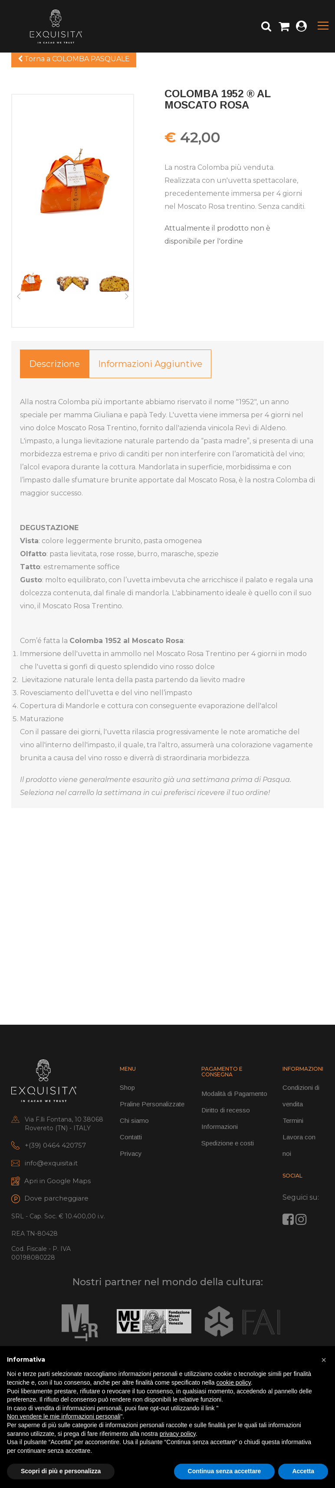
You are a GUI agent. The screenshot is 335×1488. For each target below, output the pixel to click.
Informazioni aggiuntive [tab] (150, 364)
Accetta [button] (303, 1471)
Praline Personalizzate (152, 1104)
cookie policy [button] (234, 1382)
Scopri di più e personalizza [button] (61, 1471)
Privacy (131, 1153)
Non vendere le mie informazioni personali (63, 1416)
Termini (292, 1120)
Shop (127, 1087)
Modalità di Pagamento (234, 1093)
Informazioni (219, 1126)
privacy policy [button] (178, 1433)
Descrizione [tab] (54, 364)
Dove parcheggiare (56, 1198)
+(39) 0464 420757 (55, 1145)
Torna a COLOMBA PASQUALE (74, 59)
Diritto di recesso (225, 1110)
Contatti (131, 1137)
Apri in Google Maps (57, 1181)
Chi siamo (134, 1120)
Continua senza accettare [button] (224, 1471)
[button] (324, 1360)
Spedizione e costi (227, 1143)
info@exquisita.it (51, 1163)
